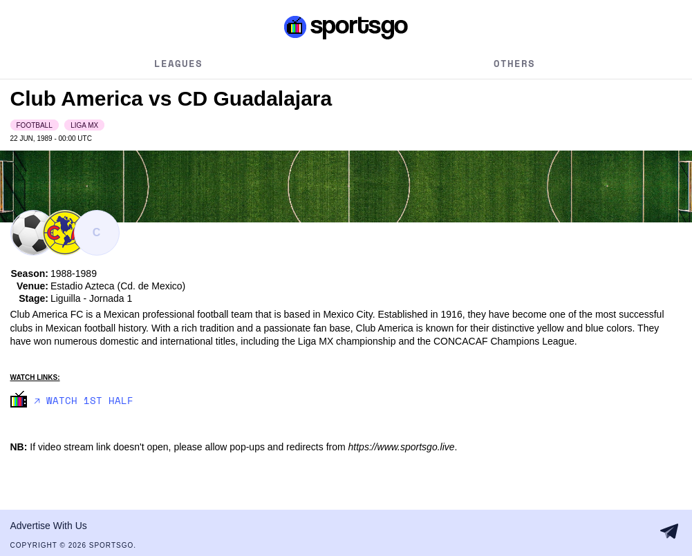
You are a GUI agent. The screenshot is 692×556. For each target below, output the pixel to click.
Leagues (178, 63)
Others (514, 63)
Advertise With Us (48, 525)
